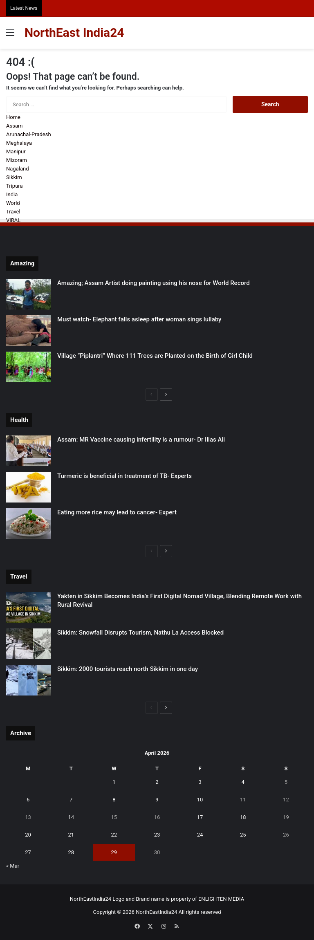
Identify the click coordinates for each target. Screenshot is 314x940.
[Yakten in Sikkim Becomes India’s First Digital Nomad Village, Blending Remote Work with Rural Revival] (28, 607)
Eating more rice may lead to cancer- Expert (117, 512)
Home (13, 117)
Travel (13, 212)
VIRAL (13, 220)
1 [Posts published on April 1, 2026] (113, 782)
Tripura (14, 186)
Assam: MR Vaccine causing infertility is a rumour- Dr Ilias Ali (141, 439)
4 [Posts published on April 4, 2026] (243, 782)
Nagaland (17, 169)
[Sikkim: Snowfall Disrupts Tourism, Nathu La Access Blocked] (28, 643)
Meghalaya (19, 143)
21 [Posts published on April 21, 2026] (71, 835)
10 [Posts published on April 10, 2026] (200, 799)
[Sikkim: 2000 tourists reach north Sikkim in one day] (28, 680)
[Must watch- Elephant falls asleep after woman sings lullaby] (28, 330)
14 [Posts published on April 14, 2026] (71, 817)
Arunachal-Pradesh (28, 134)
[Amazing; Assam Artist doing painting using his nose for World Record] (28, 294)
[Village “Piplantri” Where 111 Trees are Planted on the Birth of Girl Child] (28, 367)
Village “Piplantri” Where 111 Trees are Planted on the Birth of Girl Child (155, 355)
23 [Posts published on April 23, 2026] (157, 835)
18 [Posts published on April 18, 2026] (243, 817)
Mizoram (16, 160)
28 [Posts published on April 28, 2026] (71, 852)
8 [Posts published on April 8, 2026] (113, 799)
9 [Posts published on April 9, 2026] (156, 799)
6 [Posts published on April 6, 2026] (28, 799)
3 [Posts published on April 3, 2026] (199, 782)
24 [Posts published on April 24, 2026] (200, 835)
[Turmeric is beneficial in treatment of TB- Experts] (28, 487)
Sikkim (14, 177)
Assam (14, 126)
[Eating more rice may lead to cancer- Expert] (28, 523)
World (13, 203)
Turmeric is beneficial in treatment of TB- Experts (124, 476)
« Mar (12, 866)
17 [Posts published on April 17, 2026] (200, 817)
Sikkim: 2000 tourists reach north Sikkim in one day (127, 669)
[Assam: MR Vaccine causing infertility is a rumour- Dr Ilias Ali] (28, 450)
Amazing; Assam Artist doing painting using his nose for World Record (153, 283)
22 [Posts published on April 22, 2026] (114, 835)
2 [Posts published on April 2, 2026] (156, 782)
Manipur (16, 151)
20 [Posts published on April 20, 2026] (28, 835)
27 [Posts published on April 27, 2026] (28, 852)
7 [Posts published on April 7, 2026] (71, 799)
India (12, 194)
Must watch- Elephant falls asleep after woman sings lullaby (139, 319)
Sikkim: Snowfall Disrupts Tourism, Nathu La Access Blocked (140, 632)
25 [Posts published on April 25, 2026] (243, 835)
